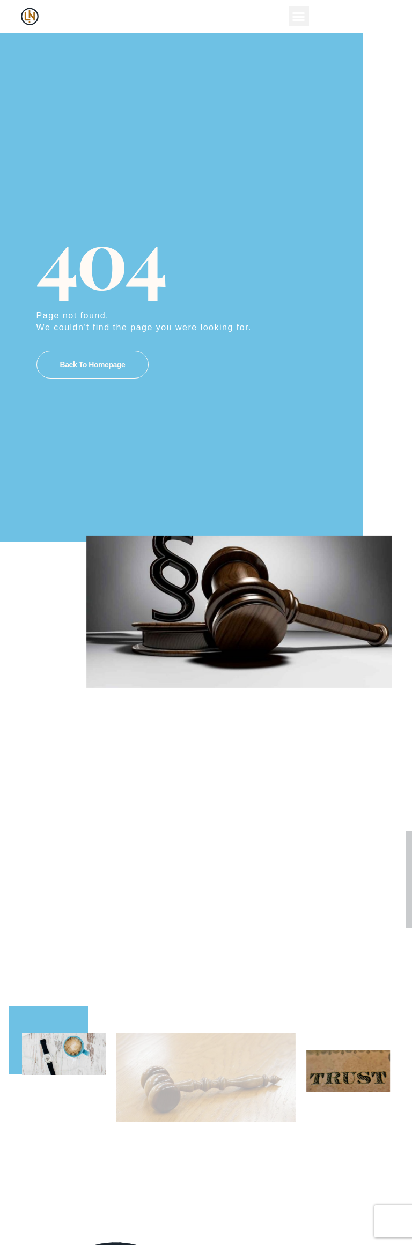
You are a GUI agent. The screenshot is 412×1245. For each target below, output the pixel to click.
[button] (299, 16)
